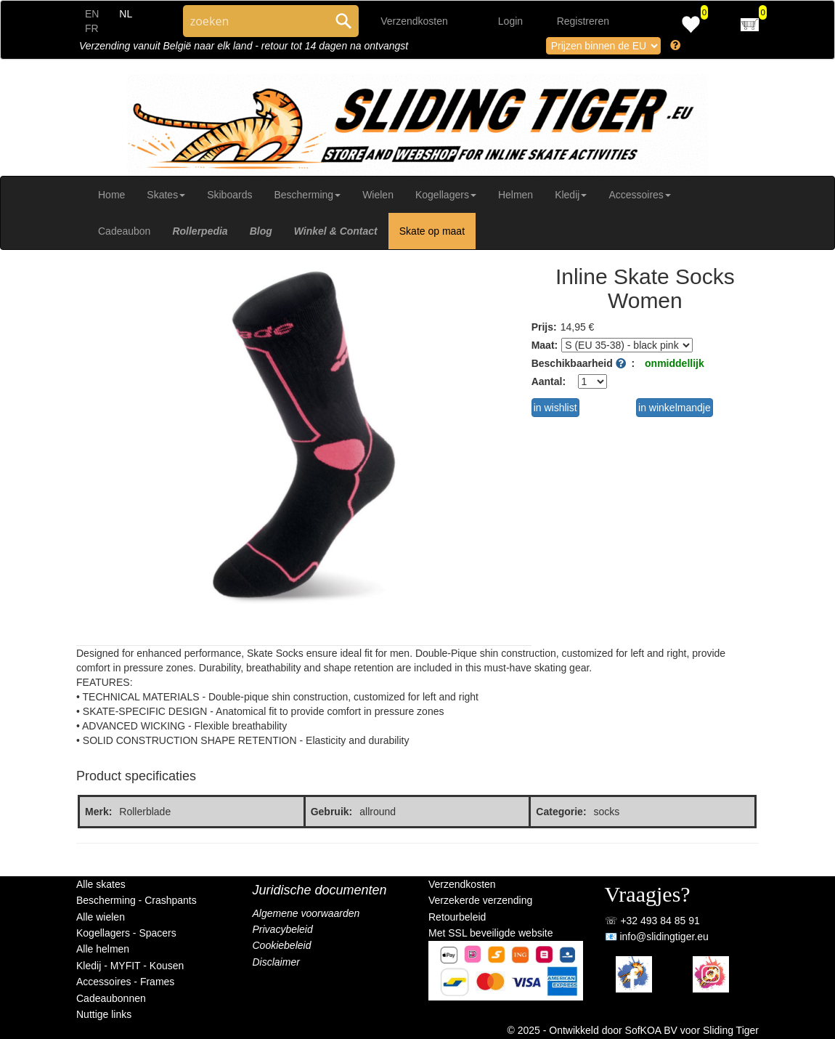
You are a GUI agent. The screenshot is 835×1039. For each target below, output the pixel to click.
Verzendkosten (414, 21)
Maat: (544, 345)
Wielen (378, 195)
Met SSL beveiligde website (490, 933)
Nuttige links (103, 1014)
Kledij (571, 195)
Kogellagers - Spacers (126, 933)
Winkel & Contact (336, 231)
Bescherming (307, 195)
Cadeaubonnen (111, 998)
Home (111, 195)
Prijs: (544, 327)
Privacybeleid (283, 929)
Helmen (515, 195)
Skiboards (229, 195)
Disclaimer (276, 962)
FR (92, 28)
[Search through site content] (255, 21)
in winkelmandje (674, 407)
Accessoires (639, 195)
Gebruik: (332, 811)
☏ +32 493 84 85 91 (652, 920)
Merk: (98, 811)
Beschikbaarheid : (583, 363)
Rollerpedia (199, 231)
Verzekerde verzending (480, 900)
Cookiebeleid (282, 945)
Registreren (583, 21)
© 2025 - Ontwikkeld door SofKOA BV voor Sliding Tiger (633, 1030)
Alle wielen (100, 917)
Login (510, 21)
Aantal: (548, 381)
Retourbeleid (457, 917)
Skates (166, 195)
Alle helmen (102, 949)
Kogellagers (445, 195)
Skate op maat (432, 231)
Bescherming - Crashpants (136, 900)
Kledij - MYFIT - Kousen (130, 965)
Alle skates (101, 884)
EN (92, 14)
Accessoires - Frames (125, 981)
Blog (261, 231)
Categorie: (561, 811)
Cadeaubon (124, 231)
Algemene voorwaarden (306, 913)
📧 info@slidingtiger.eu (657, 936)
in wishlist (555, 407)
